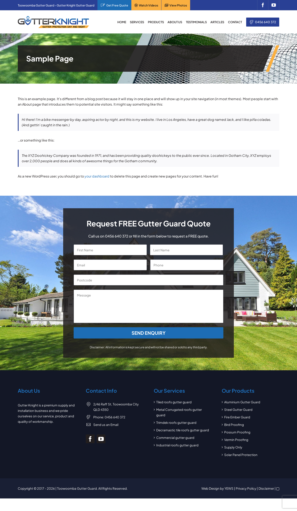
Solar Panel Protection (240, 455)
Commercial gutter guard (175, 437)
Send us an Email (105, 425)
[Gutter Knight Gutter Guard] (53, 17)
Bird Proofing (234, 425)
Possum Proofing (237, 432)
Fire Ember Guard (237, 417)
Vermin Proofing (236, 440)
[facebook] (262, 5)
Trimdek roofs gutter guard (176, 422)
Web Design (210, 488)
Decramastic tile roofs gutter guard (182, 430)
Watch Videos (148, 5)
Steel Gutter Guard (238, 409)
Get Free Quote (117, 5)
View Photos (178, 5)
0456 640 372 (265, 22)
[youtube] (273, 5)
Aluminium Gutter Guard (242, 402)
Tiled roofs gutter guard (174, 402)
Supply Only (233, 447)
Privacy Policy (246, 488)
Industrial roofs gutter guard (177, 445)
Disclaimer (266, 488)
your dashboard (96, 176)
